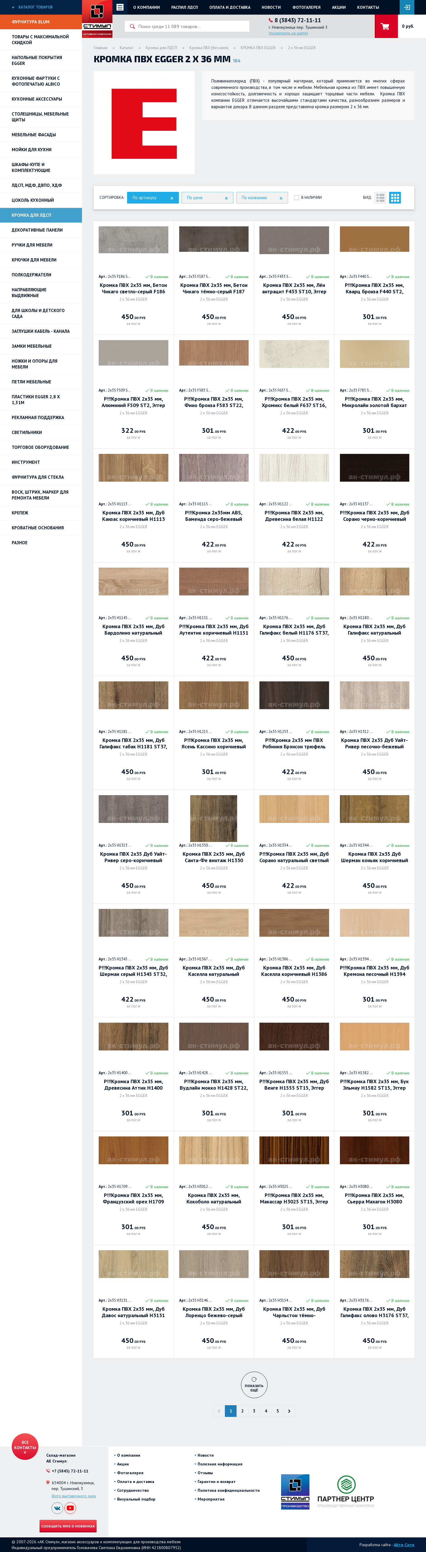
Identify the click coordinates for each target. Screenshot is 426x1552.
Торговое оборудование (40, 447)
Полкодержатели (31, 275)
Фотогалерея (306, 7)
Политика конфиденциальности (229, 1490)
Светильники (27, 432)
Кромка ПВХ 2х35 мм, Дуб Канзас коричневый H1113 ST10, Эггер (133, 515)
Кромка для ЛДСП (31, 215)
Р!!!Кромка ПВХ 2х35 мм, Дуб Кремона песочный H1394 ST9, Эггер (374, 970)
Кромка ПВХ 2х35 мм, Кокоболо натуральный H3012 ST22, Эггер (214, 1198)
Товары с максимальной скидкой (40, 39)
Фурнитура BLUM (30, 22)
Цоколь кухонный (33, 200)
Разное (20, 542)
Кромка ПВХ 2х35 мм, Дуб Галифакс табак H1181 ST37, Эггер (133, 743)
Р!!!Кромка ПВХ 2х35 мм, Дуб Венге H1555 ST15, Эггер (294, 1084)
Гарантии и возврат (217, 1481)
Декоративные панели (37, 230)
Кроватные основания (38, 527)
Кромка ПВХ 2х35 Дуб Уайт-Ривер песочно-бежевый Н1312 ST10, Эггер (374, 743)
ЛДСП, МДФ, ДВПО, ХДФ (37, 185)
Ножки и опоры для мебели (34, 364)
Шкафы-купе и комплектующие (31, 167)
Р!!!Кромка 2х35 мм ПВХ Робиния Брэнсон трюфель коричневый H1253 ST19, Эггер (294, 743)
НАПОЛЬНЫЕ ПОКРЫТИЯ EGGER (37, 60)
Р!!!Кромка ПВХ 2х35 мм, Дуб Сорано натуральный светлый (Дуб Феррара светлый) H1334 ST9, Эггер (294, 857)
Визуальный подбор (136, 1499)
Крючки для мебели (34, 260)
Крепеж (20, 513)
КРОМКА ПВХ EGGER (258, 47)
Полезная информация (220, 1464)
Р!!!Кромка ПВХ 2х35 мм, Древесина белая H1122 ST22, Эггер (294, 515)
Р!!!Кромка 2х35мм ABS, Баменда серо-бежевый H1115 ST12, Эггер (213, 515)
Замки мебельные (32, 346)
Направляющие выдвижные (29, 292)
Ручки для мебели (32, 245)
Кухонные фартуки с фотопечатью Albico (36, 81)
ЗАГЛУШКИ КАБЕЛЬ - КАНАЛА (41, 331)
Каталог (127, 47)
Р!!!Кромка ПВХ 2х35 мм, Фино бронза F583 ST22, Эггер (213, 402)
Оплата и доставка (229, 7)
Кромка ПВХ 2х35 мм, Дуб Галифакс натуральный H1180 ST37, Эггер (374, 629)
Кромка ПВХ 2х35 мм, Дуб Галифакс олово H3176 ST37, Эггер (375, 1312)
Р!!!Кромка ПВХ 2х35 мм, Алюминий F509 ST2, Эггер (133, 402)
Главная (100, 47)
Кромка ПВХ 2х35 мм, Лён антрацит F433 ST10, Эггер (294, 288)
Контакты (368, 7)
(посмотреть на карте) (288, 33)
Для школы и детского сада (38, 313)
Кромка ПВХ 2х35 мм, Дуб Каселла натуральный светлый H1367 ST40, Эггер (213, 970)
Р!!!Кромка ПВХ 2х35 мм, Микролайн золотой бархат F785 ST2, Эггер (374, 402)
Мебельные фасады (34, 134)
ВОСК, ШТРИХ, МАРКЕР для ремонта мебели (40, 495)
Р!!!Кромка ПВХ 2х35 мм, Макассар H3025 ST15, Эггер (294, 1198)
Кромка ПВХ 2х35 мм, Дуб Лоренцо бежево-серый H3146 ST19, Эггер (214, 1312)
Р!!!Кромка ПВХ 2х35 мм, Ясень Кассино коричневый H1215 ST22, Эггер (214, 743)
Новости (271, 7)
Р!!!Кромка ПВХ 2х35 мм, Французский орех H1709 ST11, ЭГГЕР (133, 1198)
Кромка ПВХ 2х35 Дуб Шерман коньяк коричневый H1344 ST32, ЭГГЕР (374, 857)
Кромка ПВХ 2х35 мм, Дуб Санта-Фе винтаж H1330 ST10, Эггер (214, 857)
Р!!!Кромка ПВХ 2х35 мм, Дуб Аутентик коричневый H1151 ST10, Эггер (214, 629)
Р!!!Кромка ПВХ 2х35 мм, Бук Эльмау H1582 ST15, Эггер (374, 1084)
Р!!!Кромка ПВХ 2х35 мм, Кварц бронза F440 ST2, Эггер (374, 288)
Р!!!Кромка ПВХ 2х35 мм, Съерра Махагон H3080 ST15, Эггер (374, 1198)
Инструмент (26, 462)
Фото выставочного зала (74, 1495)
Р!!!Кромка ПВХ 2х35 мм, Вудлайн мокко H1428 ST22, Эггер (214, 1084)
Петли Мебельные (31, 382)
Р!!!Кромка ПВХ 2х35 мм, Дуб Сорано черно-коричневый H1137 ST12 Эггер (374, 515)
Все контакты (25, 1445)
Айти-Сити (404, 1544)
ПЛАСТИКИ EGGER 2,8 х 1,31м (36, 399)
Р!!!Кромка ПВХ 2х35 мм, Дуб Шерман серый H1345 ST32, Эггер (133, 970)
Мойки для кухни (32, 149)
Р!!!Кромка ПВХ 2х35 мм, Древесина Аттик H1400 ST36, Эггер (133, 1084)
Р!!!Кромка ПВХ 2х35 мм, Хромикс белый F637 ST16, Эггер (294, 402)
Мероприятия (211, 1499)
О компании (146, 7)
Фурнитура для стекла (38, 477)
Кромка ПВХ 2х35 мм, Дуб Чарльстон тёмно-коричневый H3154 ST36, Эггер (294, 1312)
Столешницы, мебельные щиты (40, 117)
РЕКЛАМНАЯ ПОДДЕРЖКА (38, 417)
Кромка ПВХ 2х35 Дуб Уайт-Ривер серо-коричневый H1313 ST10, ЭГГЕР (133, 857)
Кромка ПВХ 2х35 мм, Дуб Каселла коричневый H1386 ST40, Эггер (294, 970)
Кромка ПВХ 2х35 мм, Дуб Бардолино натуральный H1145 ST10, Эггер (133, 629)
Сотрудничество (133, 1490)
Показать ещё (254, 1388)
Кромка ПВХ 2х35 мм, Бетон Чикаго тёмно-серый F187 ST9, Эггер (213, 288)
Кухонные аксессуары (37, 99)
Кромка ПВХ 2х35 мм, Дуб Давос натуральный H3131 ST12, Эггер (133, 1312)
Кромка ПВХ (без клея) (208, 47)
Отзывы (205, 1472)
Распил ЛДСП (184, 7)
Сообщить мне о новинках (68, 1526)
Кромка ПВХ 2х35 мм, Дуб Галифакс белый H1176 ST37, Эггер (294, 629)
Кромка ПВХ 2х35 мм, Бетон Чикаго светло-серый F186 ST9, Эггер (133, 288)
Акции (339, 7)
